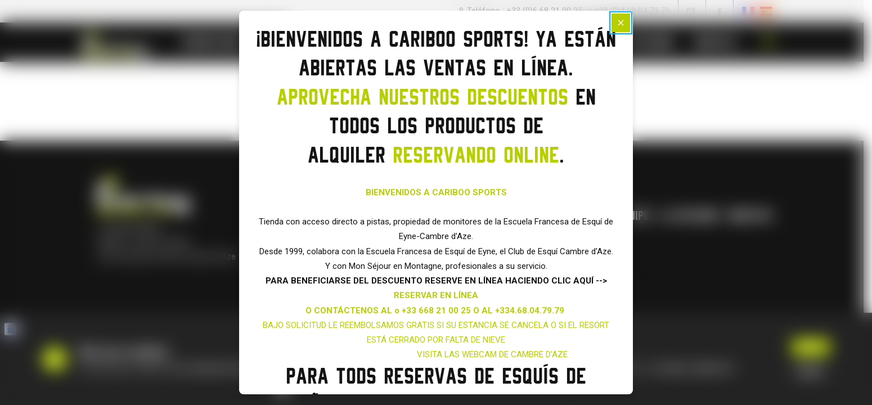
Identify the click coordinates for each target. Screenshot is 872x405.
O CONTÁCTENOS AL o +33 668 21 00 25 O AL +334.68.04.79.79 (436, 310)
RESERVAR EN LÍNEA (436, 295)
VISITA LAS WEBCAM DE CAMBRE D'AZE (492, 354)
